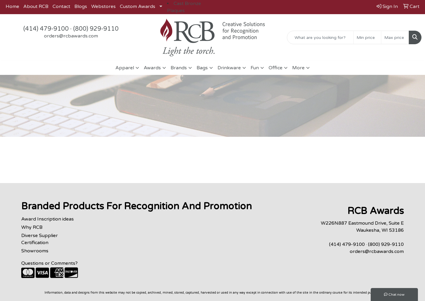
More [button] (298, 68)
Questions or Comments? (49, 263)
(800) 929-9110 (96, 28)
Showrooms (34, 251)
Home (12, 6)
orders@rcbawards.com (71, 36)
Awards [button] (152, 68)
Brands (179, 68)
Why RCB (31, 227)
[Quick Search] (320, 37)
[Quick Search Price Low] (367, 37)
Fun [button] (255, 68)
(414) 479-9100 (46, 28)
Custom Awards (137, 6)
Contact (61, 6)
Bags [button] (202, 68)
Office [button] (275, 68)
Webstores (103, 6)
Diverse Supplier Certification (39, 239)
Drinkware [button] (229, 68)
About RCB (35, 6)
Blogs (80, 6)
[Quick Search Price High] (395, 37)
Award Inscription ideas (47, 219)
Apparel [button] (124, 68)
